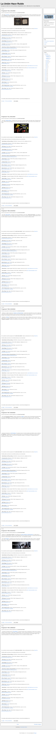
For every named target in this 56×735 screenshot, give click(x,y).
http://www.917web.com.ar (5, 185)
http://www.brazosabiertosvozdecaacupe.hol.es (9, 48)
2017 (46, 69)
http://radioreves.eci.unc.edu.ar (33, 65)
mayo (47, 66)
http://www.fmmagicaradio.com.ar (6, 150)
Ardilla (22, 416)
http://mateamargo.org (5, 83)
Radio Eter (36, 28)
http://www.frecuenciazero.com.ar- (7, 35)
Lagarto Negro (7, 214)
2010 (46, 78)
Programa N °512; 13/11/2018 (8, 10)
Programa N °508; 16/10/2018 (8, 309)
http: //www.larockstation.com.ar (32, 67)
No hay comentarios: (8, 205)
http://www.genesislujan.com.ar (6, 60)
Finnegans (7, 538)
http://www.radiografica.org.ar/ (6, 70)
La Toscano (7, 14)
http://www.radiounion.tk (5, 182)
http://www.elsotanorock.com (6, 54)
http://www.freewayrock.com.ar (6, 38)
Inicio (18, 724)
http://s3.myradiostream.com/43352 (7, 86)
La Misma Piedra (8, 120)
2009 (46, 79)
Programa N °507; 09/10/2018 (8, 412)
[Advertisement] (21, 109)
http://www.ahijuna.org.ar (5, 51)
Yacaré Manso (15, 631)
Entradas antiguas (37, 724)
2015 (46, 72)
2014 (46, 73)
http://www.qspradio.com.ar (5, 80)
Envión (7, 317)
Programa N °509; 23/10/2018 (8, 210)
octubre (47, 60)
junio (46, 65)
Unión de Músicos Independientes (27, 534)
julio (46, 64)
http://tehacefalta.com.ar (5, 63)
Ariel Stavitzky (13, 433)
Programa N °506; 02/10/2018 (8, 530)
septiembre (47, 61)
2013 (46, 74)
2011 (46, 77)
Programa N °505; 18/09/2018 (8, 627)
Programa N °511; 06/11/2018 (8, 116)
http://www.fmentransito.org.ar (6, 57)
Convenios (45, 42)
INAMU (45, 44)
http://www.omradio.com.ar (5, 153)
